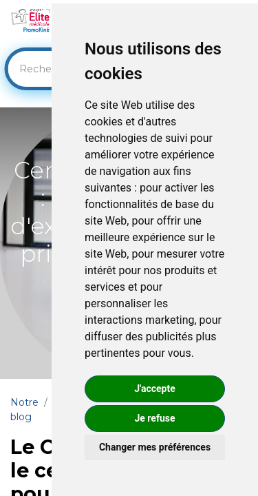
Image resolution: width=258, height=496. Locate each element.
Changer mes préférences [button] (155, 447)
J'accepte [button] (154, 388)
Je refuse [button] (154, 418)
